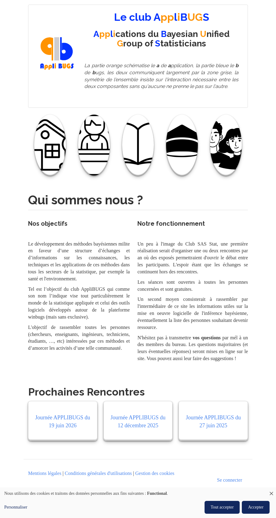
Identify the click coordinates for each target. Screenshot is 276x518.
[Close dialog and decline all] (271, 491)
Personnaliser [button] (15, 507)
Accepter (255, 507)
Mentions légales (44, 473)
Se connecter (229, 480)
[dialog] (138, 502)
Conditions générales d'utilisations (98, 473)
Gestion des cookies (154, 473)
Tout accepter (222, 507)
